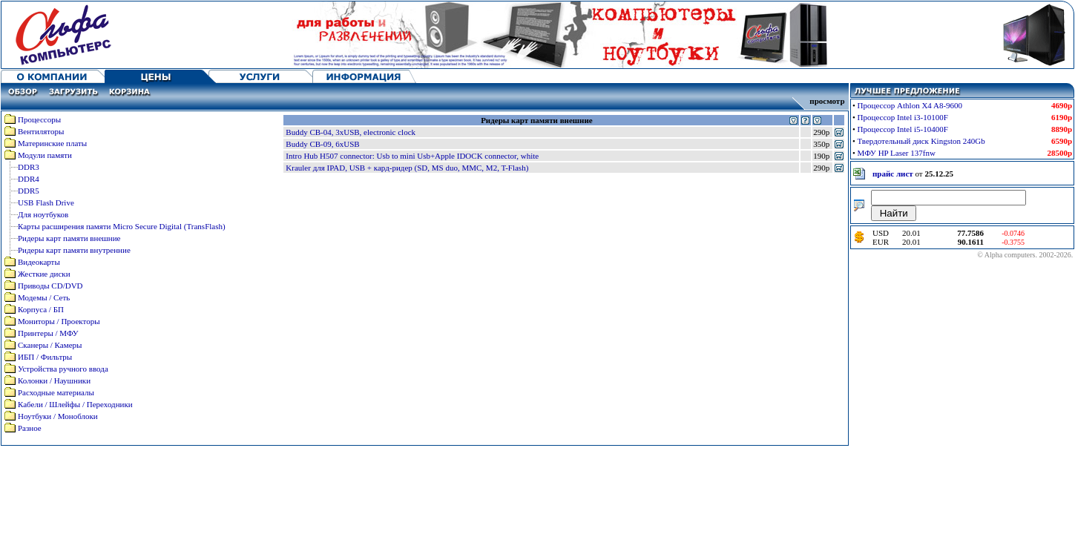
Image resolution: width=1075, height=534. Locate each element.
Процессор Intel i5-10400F (903, 129)
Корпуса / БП (41, 309)
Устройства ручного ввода (63, 368)
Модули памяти (45, 155)
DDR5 (28, 190)
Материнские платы (52, 143)
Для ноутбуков (43, 214)
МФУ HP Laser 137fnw (897, 152)
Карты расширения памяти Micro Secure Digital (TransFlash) (122, 226)
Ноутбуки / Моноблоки (58, 416)
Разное (30, 427)
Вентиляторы (41, 131)
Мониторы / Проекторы (59, 321)
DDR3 (28, 166)
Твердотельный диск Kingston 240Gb (921, 140)
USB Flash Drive (46, 202)
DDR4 (28, 178)
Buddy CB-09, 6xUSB (322, 143)
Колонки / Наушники (54, 380)
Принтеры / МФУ (48, 333)
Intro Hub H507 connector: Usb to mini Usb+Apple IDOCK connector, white (412, 155)
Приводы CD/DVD (50, 285)
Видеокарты (39, 261)
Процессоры (39, 119)
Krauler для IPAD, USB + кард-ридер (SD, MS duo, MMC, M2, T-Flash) (407, 167)
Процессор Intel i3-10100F (903, 117)
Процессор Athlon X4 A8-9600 (910, 105)
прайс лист (892, 173)
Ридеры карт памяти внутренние (74, 249)
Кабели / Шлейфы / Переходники (75, 404)
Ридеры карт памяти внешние (69, 238)
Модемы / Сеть (44, 297)
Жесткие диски (44, 273)
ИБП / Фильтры (45, 356)
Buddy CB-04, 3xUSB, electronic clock (350, 132)
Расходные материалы (56, 392)
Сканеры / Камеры (50, 344)
